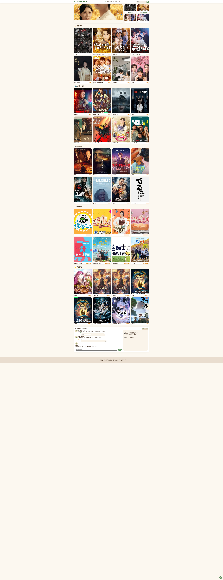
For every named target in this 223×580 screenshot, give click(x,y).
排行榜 (119, 1)
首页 (105, 1)
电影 (111, 1)
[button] (122, 13)
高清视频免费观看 (80, 2)
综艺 (113, 1)
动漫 (116, 1)
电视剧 (108, 1)
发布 (120, 349)
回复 (81, 332)
